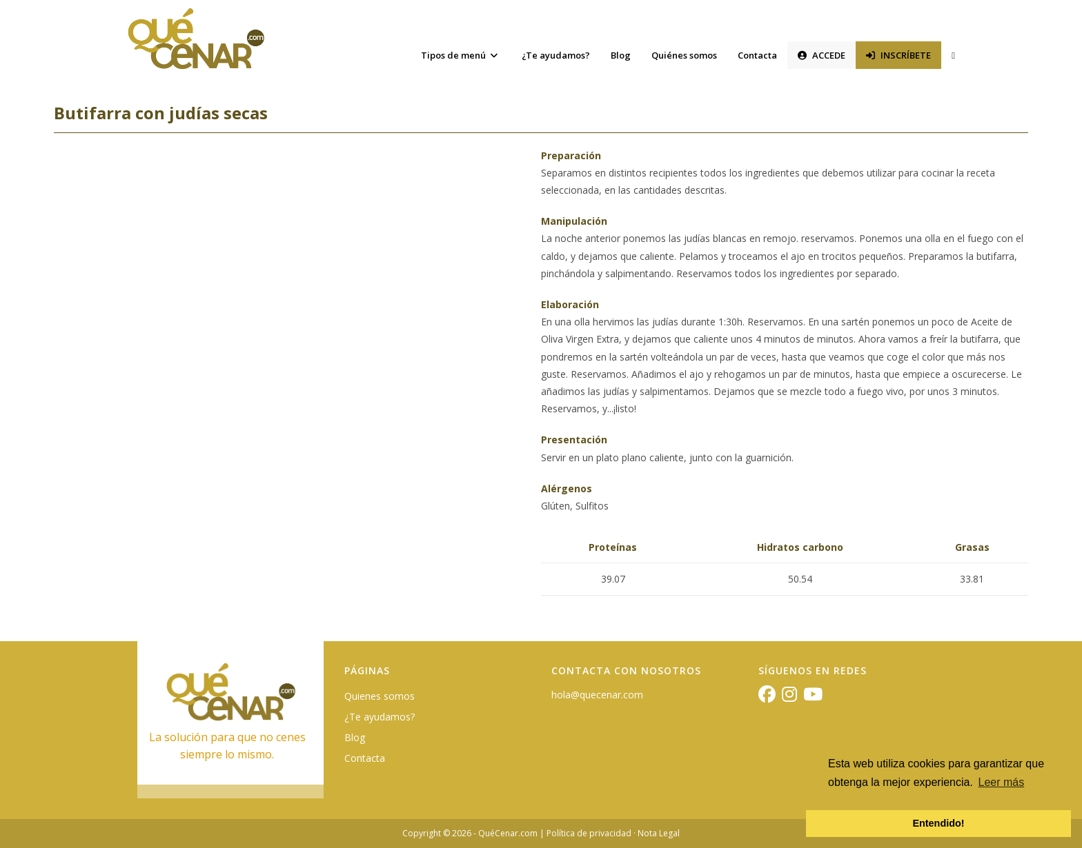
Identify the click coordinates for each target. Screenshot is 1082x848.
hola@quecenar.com (597, 694)
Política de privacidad (589, 833)
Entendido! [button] (938, 823)
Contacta (364, 758)
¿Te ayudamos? (379, 716)
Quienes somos (379, 696)
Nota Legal (659, 833)
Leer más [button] (1001, 782)
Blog (354, 737)
